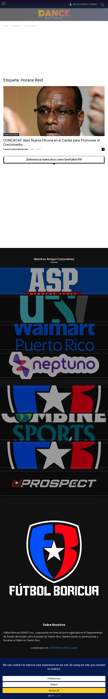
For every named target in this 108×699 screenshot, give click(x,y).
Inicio (6, 25)
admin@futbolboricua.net (63, 647)
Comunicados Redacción (15, 149)
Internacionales (11, 134)
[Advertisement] (54, 53)
